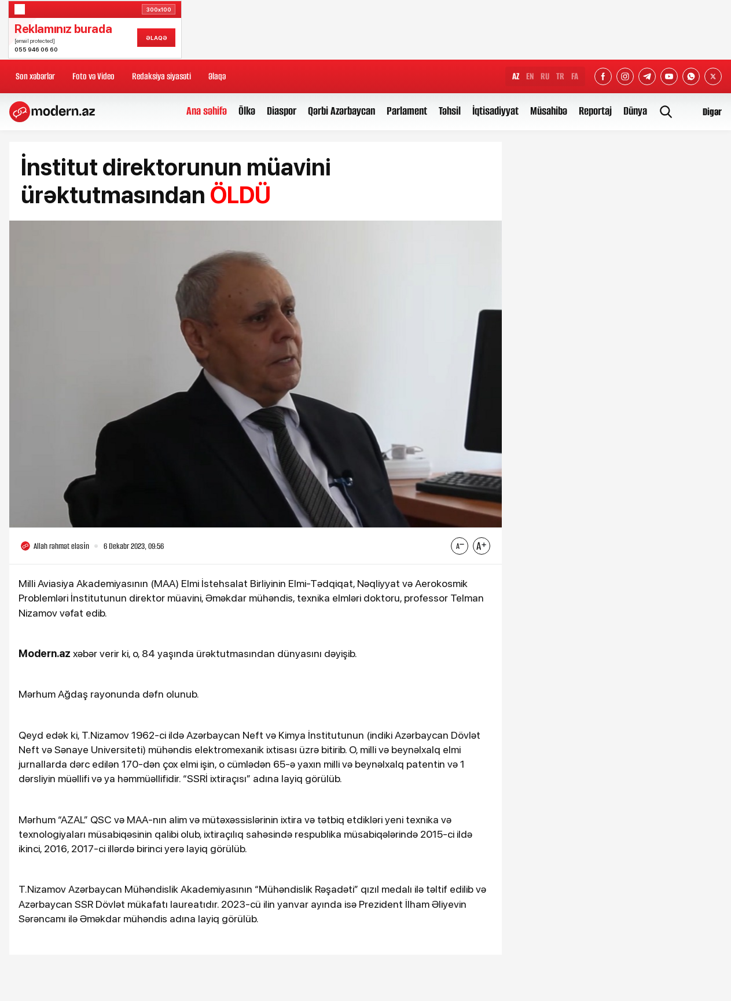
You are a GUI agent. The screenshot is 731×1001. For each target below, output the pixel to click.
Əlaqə (217, 76)
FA (574, 76)
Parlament (407, 111)
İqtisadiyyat (495, 111)
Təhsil (450, 111)
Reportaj (595, 111)
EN (530, 76)
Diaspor (281, 111)
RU (545, 76)
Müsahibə (548, 111)
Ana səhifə (206, 111)
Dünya (635, 111)
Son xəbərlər (35, 76)
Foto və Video (93, 76)
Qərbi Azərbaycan (341, 111)
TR (560, 76)
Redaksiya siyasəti (161, 76)
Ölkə (246, 111)
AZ (515, 76)
